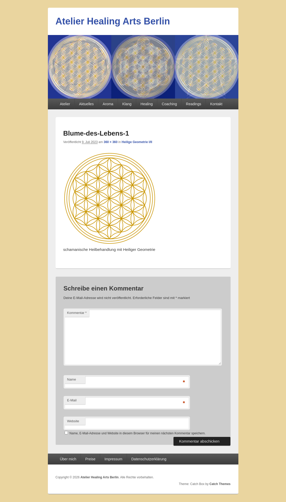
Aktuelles (86, 104)
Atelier (65, 104)
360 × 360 (111, 142)
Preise (90, 459)
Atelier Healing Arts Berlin (113, 21)
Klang (127, 104)
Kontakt (216, 104)
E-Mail (72, 400)
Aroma (108, 104)
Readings (193, 104)
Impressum (113, 459)
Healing (147, 104)
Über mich (68, 459)
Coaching (169, 104)
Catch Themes (219, 484)
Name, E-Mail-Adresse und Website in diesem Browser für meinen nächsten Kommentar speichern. (138, 433)
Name (71, 379)
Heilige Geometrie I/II (137, 142)
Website (73, 421)
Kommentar (77, 313)
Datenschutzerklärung (148, 459)
